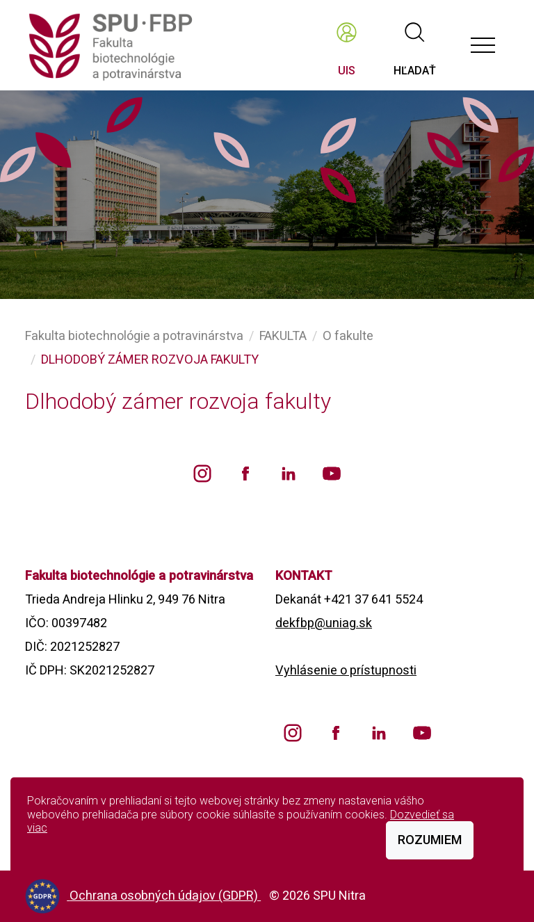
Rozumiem (430, 839)
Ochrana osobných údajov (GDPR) (165, 895)
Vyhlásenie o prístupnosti (345, 670)
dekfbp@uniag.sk (323, 622)
